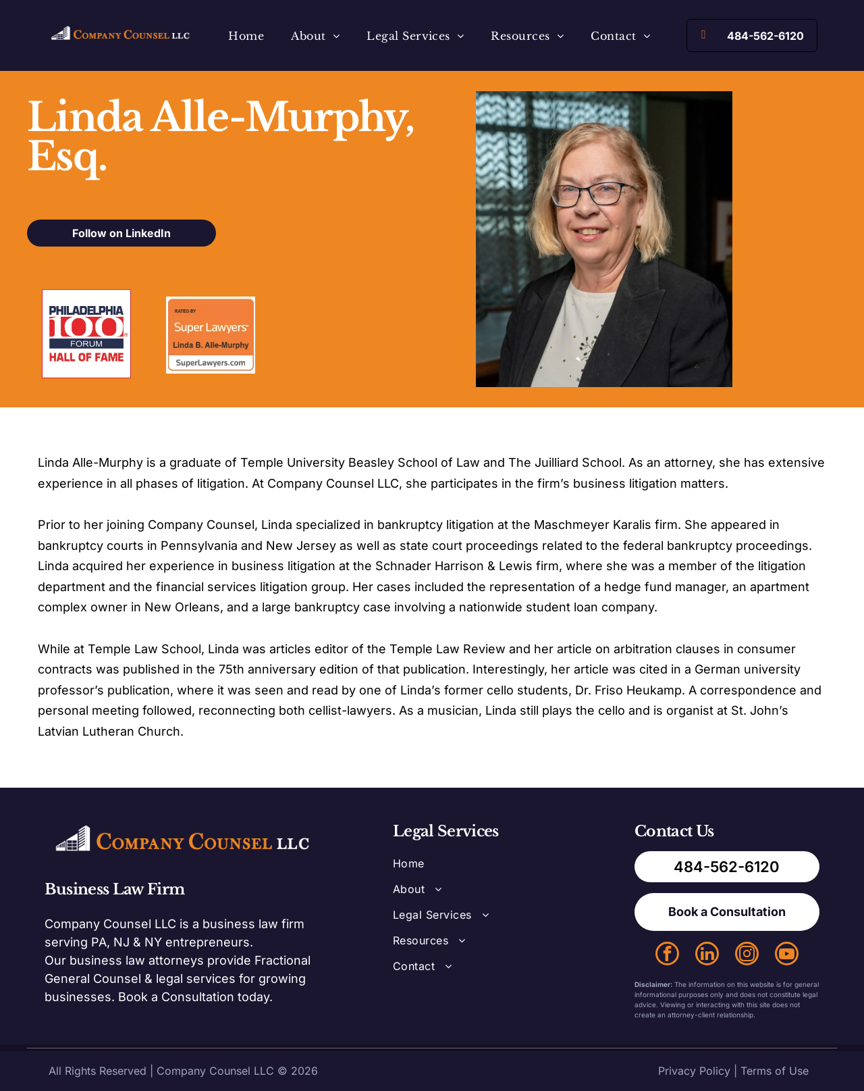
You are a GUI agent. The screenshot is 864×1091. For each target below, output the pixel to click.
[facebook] (667, 955)
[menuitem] (246, 35)
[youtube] (787, 955)
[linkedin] (707, 955)
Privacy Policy (694, 1070)
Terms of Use (774, 1070)
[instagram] (747, 955)
